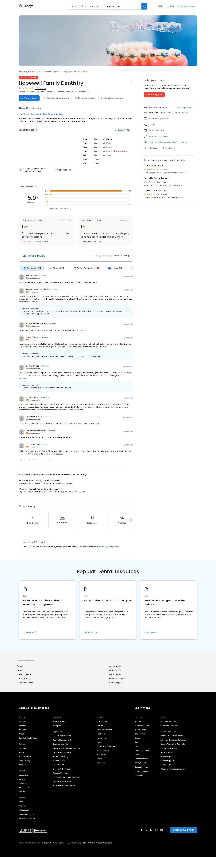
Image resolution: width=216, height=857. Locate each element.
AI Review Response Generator (173, 739)
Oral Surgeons (23, 678)
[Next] (131, 520)
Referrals (22, 729)
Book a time (140, 733)
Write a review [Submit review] (29, 98)
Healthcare (101, 733)
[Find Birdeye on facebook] (142, 830)
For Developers (166, 756)
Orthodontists (115, 666)
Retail (99, 758)
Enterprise (57, 725)
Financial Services (104, 729)
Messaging (23, 774)
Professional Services (169, 725)
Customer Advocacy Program (173, 768)
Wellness (101, 762)
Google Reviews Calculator (171, 735)
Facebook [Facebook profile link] (168, 148)
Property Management (106, 746)
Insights (22, 783)
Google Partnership (27, 814)
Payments (23, 764)
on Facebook (41, 275)
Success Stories (141, 758)
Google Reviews (59, 764)
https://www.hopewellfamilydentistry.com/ (168, 142)
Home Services (103, 737)
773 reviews (40, 88)
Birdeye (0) (113, 268)
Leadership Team (142, 725)
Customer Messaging (62, 752)
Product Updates (142, 750)
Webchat (23, 748)
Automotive (102, 721)
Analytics (23, 805)
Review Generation (61, 743)
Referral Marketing (60, 756)
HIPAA (67, 842)
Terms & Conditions (27, 842)
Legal (99, 742)
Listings (22, 721)
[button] (50, 459)
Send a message (84, 98)
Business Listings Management (66, 777)
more (119, 236)
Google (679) (56, 268)
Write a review (166, 6)
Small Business (59, 721)
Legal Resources (141, 771)
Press (137, 746)
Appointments (25, 756)
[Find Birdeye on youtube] (161, 830)
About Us (138, 721)
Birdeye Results (141, 766)
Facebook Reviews (60, 772)
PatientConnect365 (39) (85, 268)
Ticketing (23, 791)
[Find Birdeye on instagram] (156, 830)
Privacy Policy (43, 842)
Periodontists (115, 670)
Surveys (22, 779)
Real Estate (102, 754)
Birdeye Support (167, 760)
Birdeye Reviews (141, 762)
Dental (37, 72)
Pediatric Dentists (117, 678)
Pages (21, 733)
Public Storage (103, 750)
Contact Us (140, 775)
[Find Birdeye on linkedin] (151, 830)
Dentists (20, 670)
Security (53, 842)
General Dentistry (55, 114)
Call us (152, 124)
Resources (139, 737)
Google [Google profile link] (154, 148)
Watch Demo (140, 729)
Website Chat (59, 760)
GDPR (61, 842)
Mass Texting (24, 760)
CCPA (73, 842)
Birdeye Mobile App (27, 818)
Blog (136, 742)
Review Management (62, 739)
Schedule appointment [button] (159, 118)
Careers (138, 754)
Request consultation (112, 98)
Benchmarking (25, 787)
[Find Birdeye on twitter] (146, 830)
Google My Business (61, 768)
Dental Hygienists (117, 682)
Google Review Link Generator (173, 743)
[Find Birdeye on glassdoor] (166, 830)
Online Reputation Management (67, 748)
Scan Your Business (168, 748)
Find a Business (167, 752)
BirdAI (21, 801)
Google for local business (63, 735)
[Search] (144, 6)
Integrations (24, 809)
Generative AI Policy (86, 842)
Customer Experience (62, 781)
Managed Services (168, 721)
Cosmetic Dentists (52, 72)
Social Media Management (64, 785)
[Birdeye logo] (27, 6)
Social (21, 752)
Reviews (22, 725)
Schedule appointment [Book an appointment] (56, 98)
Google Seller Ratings (28, 737)
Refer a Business (167, 764)
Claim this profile (154, 94)
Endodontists (115, 674)
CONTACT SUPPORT (183, 829)
